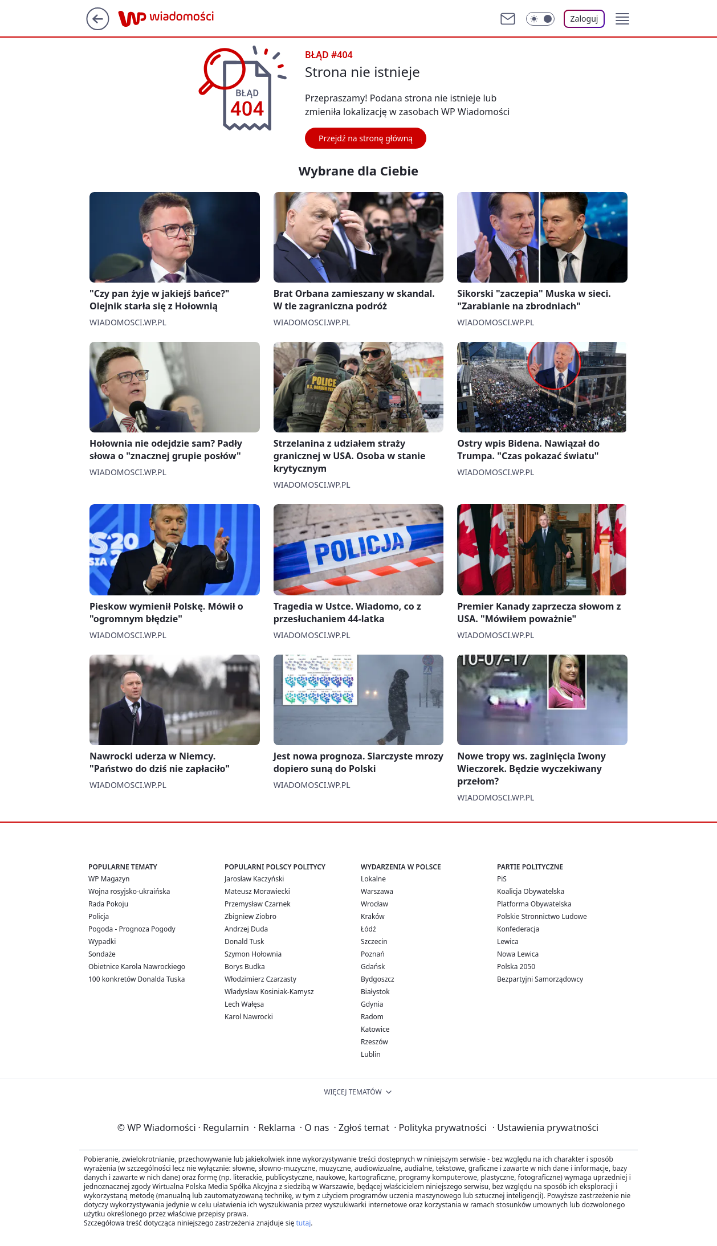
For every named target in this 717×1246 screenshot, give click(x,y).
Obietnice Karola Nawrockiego (136, 966)
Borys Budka (245, 966)
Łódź (368, 929)
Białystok (375, 991)
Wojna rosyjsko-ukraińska (129, 891)
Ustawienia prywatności (545, 1127)
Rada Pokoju (108, 904)
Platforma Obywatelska (534, 904)
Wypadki (102, 941)
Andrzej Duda (246, 929)
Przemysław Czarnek (258, 904)
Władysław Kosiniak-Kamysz (269, 991)
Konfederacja (518, 929)
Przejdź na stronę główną (366, 138)
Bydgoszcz (377, 979)
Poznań (373, 954)
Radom (372, 1017)
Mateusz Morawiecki (257, 891)
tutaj (303, 1223)
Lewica (508, 941)
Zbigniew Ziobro (250, 916)
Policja (98, 916)
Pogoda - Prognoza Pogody (132, 929)
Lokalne (373, 879)
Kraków (373, 916)
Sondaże (102, 954)
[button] (622, 19)
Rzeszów (374, 1042)
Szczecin (374, 941)
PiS (502, 879)
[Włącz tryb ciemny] (540, 19)
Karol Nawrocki (249, 1017)
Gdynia (372, 1004)
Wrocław (374, 904)
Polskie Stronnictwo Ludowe (542, 916)
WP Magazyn (108, 879)
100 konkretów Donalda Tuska (136, 979)
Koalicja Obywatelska (530, 891)
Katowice (375, 1029)
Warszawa (377, 891)
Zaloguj (584, 18)
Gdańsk (373, 966)
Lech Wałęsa (244, 1004)
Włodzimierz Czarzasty (260, 979)
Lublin (371, 1054)
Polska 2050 (516, 966)
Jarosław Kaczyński (254, 879)
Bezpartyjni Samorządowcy (540, 979)
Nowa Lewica (518, 954)
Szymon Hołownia (253, 954)
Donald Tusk (244, 941)
